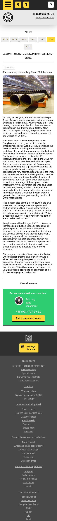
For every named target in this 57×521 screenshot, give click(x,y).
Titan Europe (28, 398)
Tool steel (28, 431)
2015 (42, 39)
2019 (5, 39)
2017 (23, 39)
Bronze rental (28, 442)
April (32, 54)
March (26, 54)
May (38, 54)
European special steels (28, 377)
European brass (28, 461)
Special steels (28, 373)
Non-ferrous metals (28, 492)
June (44, 54)
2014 (51, 39)
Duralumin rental (28, 500)
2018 (14, 39)
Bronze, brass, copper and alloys (28, 437)
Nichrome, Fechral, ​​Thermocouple (28, 366)
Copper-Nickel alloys (28, 449)
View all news (27, 283)
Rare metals (28, 482)
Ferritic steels (28, 420)
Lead (28, 519)
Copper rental (28, 453)
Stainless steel (28, 409)
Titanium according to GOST (28, 395)
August (28, 57)
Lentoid (28, 486)
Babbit (29, 508)
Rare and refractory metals (28, 466)
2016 (32, 39)
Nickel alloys (28, 361)
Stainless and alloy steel (28, 404)
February (16, 54)
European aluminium (28, 504)
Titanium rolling (28, 391)
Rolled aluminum (28, 497)
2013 (28, 46)
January (7, 54)
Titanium (28, 386)
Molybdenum (28, 475)
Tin (28, 515)
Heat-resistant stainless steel (28, 413)
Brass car (28, 457)
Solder (28, 512)
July (50, 54)
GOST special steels (28, 380)
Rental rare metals (28, 479)
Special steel (28, 428)
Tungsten (28, 471)
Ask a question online (28, 318)
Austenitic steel (28, 417)
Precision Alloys (28, 369)
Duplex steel (28, 424)
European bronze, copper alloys (29, 446)
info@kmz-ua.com (45, 17)
